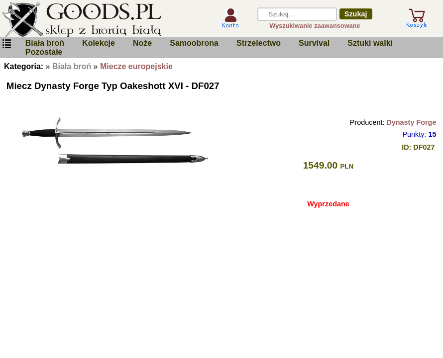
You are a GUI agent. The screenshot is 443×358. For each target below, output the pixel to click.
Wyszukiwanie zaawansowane (314, 25)
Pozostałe (44, 52)
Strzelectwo (258, 43)
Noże (142, 43)
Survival (314, 43)
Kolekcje (98, 43)
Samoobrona (194, 43)
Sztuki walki (370, 43)
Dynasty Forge (411, 122)
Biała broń (44, 43)
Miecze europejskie (136, 66)
